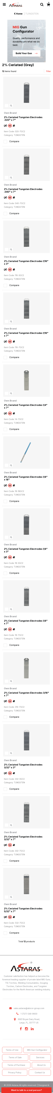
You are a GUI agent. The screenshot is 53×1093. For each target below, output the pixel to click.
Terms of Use (12, 1050)
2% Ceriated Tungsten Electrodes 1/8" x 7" (25, 622)
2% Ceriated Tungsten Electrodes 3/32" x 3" (23, 766)
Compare (11, 141)
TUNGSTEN (32, 13)
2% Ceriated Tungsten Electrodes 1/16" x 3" (26, 262)
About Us (41, 1065)
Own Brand (10, 112)
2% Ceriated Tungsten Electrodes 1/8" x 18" (25, 478)
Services (40, 1057)
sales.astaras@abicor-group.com (29, 1008)
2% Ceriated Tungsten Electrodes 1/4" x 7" (25, 406)
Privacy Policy (14, 1072)
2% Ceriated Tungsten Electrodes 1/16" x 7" (26, 334)
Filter (48, 71)
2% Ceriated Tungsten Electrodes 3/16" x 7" (26, 694)
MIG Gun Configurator (37, 1050)
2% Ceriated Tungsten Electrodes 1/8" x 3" (25, 550)
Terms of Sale (15, 1057)
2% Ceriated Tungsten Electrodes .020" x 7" (23, 118)
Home (18, 13)
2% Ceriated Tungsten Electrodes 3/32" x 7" (23, 838)
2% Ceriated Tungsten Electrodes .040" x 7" (23, 190)
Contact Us (40, 1072)
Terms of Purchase (16, 1065)
